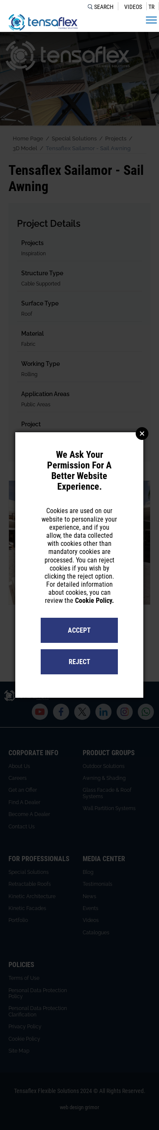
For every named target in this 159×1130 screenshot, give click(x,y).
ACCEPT (79, 630)
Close (142, 433)
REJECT (79, 662)
